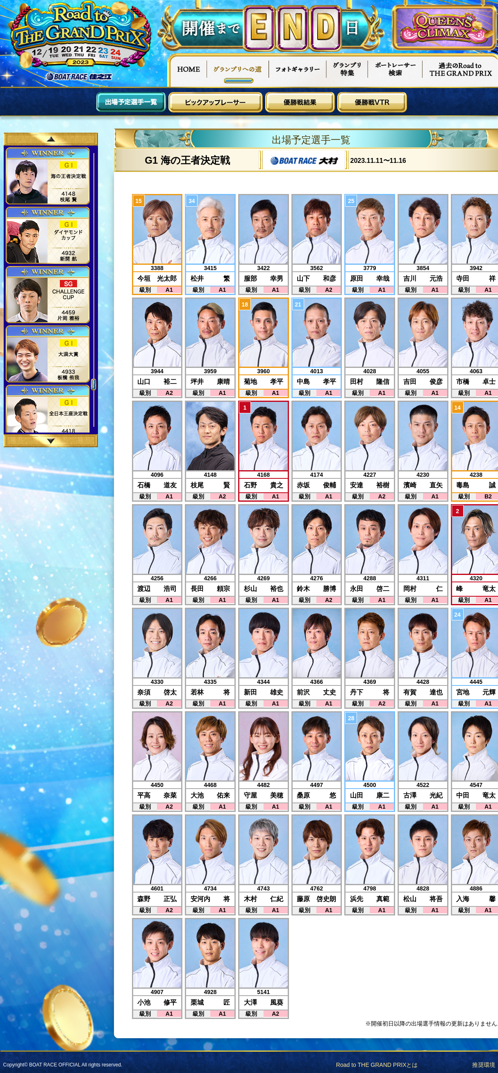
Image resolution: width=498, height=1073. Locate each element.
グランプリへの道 (238, 70)
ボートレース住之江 (79, 77)
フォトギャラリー (297, 70)
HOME (187, 70)
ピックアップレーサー (215, 102)
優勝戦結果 (300, 102)
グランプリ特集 (347, 70)
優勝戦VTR (372, 102)
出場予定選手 (131, 102)
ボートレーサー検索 (395, 70)
